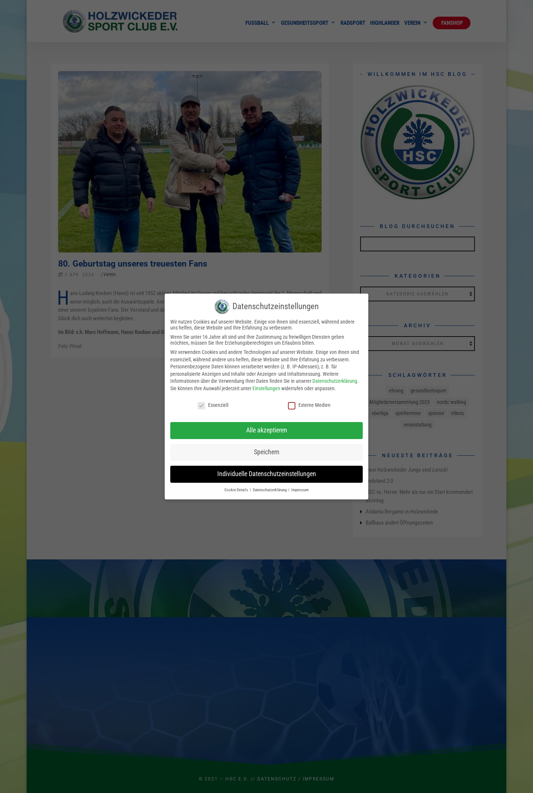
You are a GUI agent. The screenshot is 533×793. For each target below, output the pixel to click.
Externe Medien (309, 405)
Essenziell (213, 405)
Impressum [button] (300, 490)
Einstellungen (266, 388)
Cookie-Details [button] (236, 490)
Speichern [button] (266, 452)
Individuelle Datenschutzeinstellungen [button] (266, 474)
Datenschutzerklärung (334, 381)
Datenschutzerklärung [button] (270, 490)
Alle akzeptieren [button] (266, 430)
